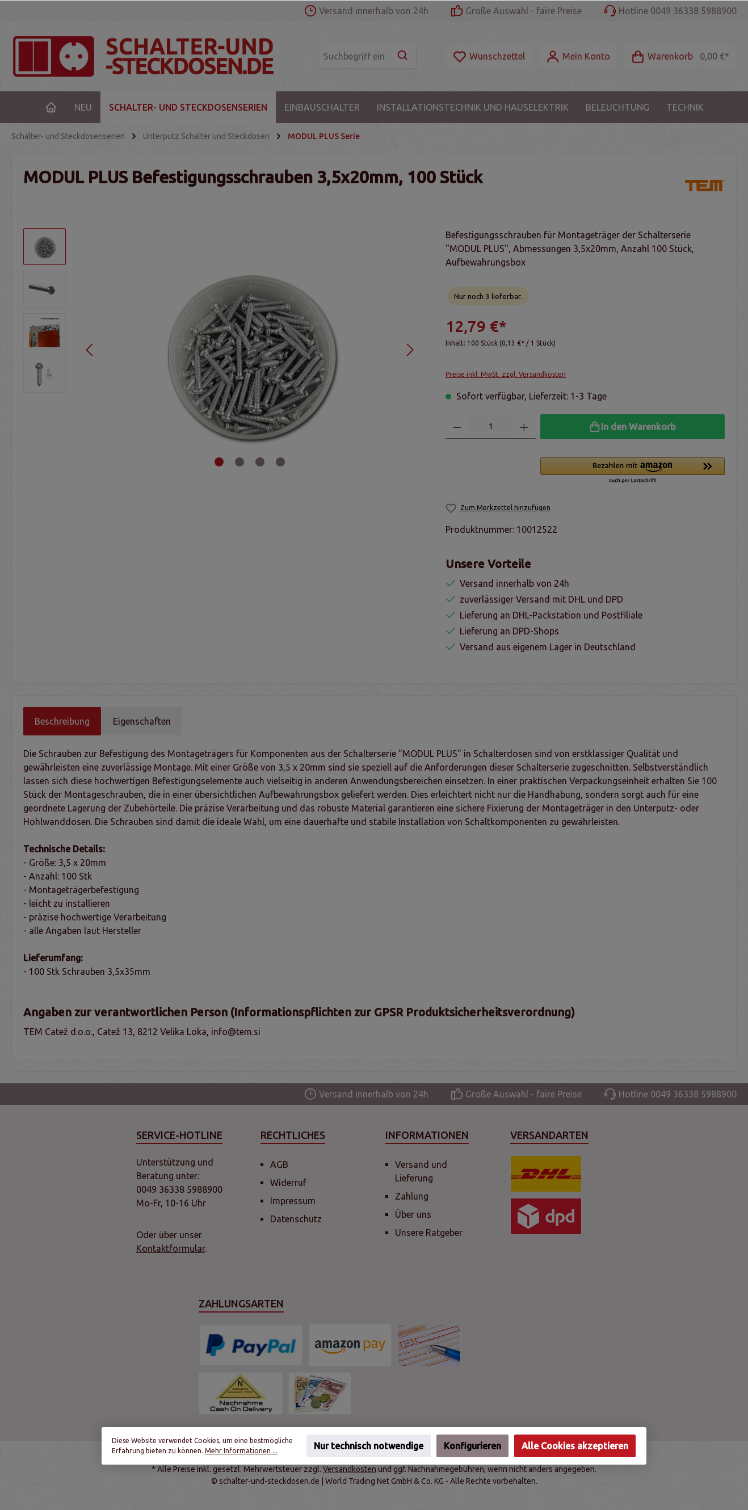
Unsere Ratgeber (429, 1232)
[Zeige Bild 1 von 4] (219, 461)
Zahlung (411, 1196)
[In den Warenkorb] (632, 426)
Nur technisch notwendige (368, 1446)
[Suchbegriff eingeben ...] (354, 56)
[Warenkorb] (680, 56)
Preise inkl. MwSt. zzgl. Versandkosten (506, 374)
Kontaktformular (170, 1248)
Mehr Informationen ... (241, 1450)
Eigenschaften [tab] (142, 721)
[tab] (62, 721)
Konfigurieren (472, 1446)
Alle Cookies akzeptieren (575, 1446)
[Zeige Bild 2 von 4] (239, 461)
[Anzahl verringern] (457, 426)
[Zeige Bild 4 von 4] (280, 461)
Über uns (413, 1214)
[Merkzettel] (488, 56)
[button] (632, 471)
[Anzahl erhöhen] (524, 426)
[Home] (51, 107)
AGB (279, 1164)
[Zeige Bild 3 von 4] (259, 461)
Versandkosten (349, 1469)
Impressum (293, 1201)
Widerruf (288, 1182)
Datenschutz (296, 1219)
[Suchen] (403, 56)
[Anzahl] (491, 426)
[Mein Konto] (577, 56)
